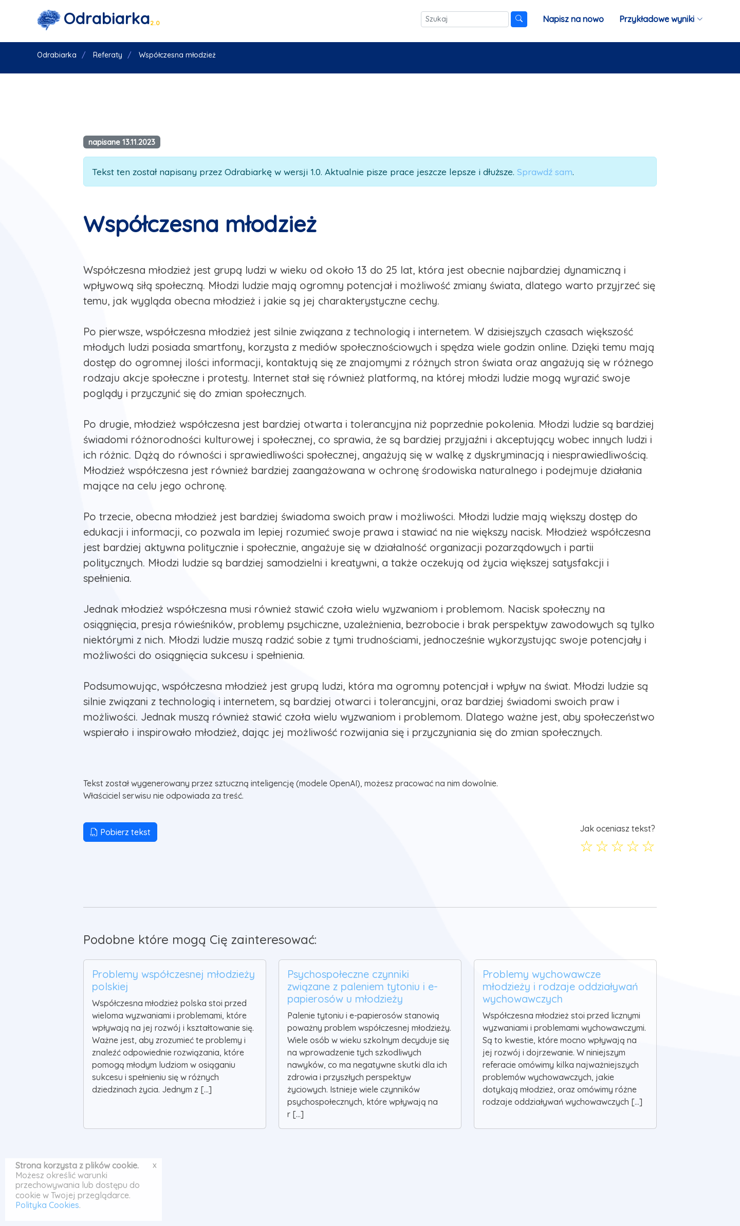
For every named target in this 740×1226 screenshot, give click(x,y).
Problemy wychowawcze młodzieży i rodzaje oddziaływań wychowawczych (560, 986)
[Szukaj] (465, 19)
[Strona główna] (98, 19)
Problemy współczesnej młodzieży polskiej (173, 980)
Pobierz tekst (120, 832)
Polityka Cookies (47, 1205)
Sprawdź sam (544, 171)
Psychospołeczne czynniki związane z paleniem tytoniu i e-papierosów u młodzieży (362, 986)
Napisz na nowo (573, 19)
